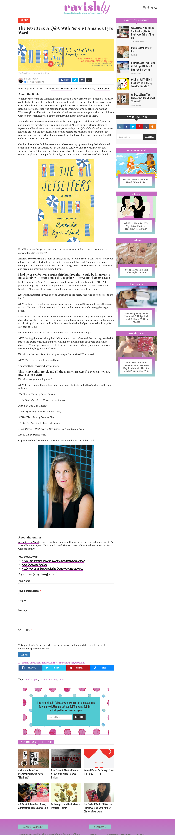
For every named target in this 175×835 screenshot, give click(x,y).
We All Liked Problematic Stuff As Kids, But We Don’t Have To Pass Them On (142, 33)
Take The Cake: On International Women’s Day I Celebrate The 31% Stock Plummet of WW (136, 366)
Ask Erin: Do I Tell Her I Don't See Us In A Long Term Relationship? (141, 83)
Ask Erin (136, 193)
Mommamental (136, 150)
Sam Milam (134, 55)
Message (22, 610)
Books (28, 679)
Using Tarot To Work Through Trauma (136, 271)
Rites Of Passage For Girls (34, 564)
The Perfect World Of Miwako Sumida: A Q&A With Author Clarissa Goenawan (98, 807)
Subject (22, 600)
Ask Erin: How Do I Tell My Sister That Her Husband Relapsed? (136, 226)
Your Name (24, 580)
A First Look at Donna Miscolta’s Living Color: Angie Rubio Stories (53, 561)
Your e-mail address (28, 590)
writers (43, 679)
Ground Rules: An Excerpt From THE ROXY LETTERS (98, 772)
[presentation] (36, 638)
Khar (29, 78)
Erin (26, 78)
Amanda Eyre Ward (61, 88)
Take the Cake (136, 333)
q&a (36, 679)
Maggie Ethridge (136, 73)
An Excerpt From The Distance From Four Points (65, 806)
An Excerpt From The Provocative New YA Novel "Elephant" (30, 773)
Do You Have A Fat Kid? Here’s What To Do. (136, 181)
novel (62, 679)
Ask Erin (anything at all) (37, 574)
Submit (24, 654)
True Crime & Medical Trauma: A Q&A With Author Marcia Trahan (65, 773)
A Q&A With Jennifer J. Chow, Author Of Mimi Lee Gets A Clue (33, 806)
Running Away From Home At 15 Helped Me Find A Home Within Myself (143, 66)
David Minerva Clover (137, 42)
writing (53, 679)
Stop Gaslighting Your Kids (141, 49)
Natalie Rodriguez (136, 105)
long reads (136, 283)
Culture (24, 20)
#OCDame (136, 240)
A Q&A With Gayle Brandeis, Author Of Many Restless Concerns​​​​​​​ (52, 568)
